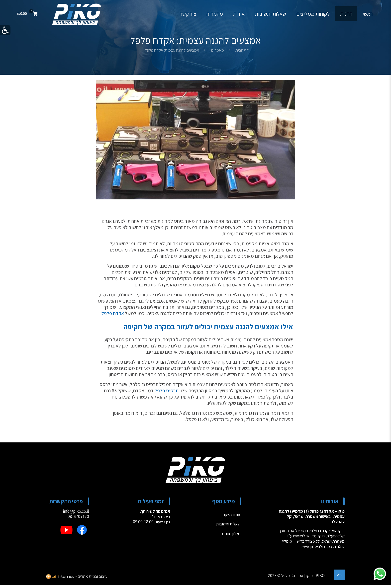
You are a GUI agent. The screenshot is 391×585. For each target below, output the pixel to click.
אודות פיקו (232, 514)
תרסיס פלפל (167, 390)
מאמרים (217, 50)
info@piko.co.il (76, 511)
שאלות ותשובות (228, 524)
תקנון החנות (231, 533)
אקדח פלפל (112, 313)
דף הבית (242, 50)
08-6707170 (78, 516)
